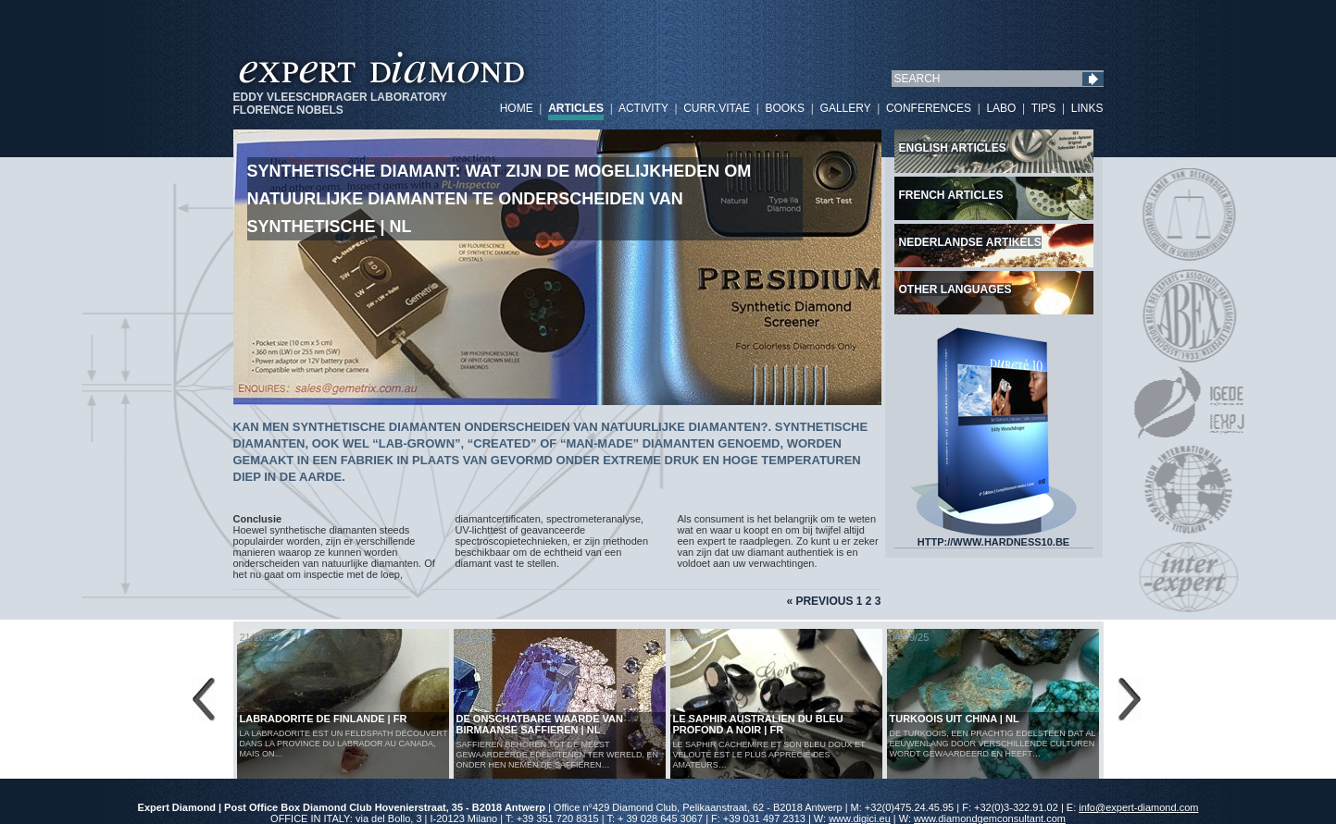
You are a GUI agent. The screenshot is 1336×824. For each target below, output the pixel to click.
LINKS (1087, 108)
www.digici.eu (860, 818)
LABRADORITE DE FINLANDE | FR (323, 718)
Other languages (955, 289)
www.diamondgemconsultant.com (990, 818)
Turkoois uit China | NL (954, 718)
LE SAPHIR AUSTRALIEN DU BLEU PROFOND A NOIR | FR (758, 724)
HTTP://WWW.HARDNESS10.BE (993, 537)
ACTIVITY (643, 108)
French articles (951, 195)
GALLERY (845, 108)
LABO (1001, 108)
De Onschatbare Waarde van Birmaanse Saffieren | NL (540, 724)
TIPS (1043, 108)
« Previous (819, 601)
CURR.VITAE (716, 108)
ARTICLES (576, 108)
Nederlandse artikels (970, 242)
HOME (516, 108)
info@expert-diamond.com (1138, 807)
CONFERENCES (928, 108)
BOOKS (785, 108)
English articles (952, 147)
